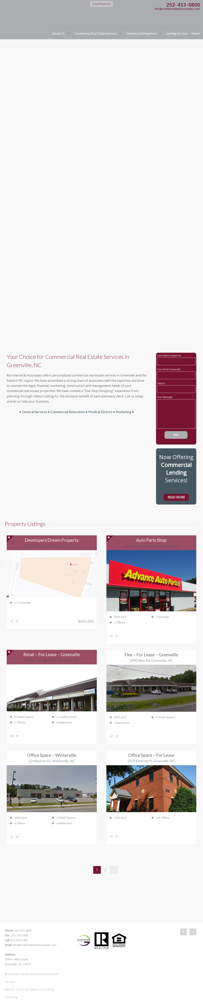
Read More (176, 497)
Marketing (123, 412)
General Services (35, 412)
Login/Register (101, 3)
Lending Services (177, 33)
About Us (58, 33)
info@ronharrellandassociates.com (177, 8)
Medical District (100, 412)
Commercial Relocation (67, 412)
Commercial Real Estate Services (95, 33)
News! (195, 33)
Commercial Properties (141, 33)
